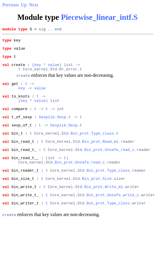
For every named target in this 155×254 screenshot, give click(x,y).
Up (24, 4)
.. (50, 29)
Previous (10, 4)
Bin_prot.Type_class (92, 145)
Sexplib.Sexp (52, 127)
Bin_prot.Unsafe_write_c (113, 214)
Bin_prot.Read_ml (100, 154)
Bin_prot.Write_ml (103, 205)
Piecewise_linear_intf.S (99, 17)
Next (33, 4)
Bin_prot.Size (97, 196)
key (37, 69)
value (53, 69)
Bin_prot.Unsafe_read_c (109, 163)
